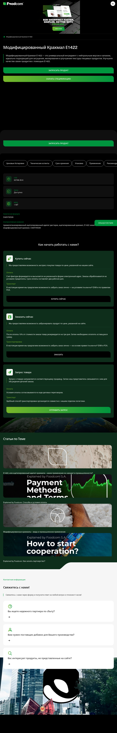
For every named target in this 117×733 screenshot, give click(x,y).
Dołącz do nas (105, 223)
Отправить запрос (58, 410)
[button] (58, 611)
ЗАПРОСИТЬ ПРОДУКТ (58, 70)
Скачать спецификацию (58, 78)
